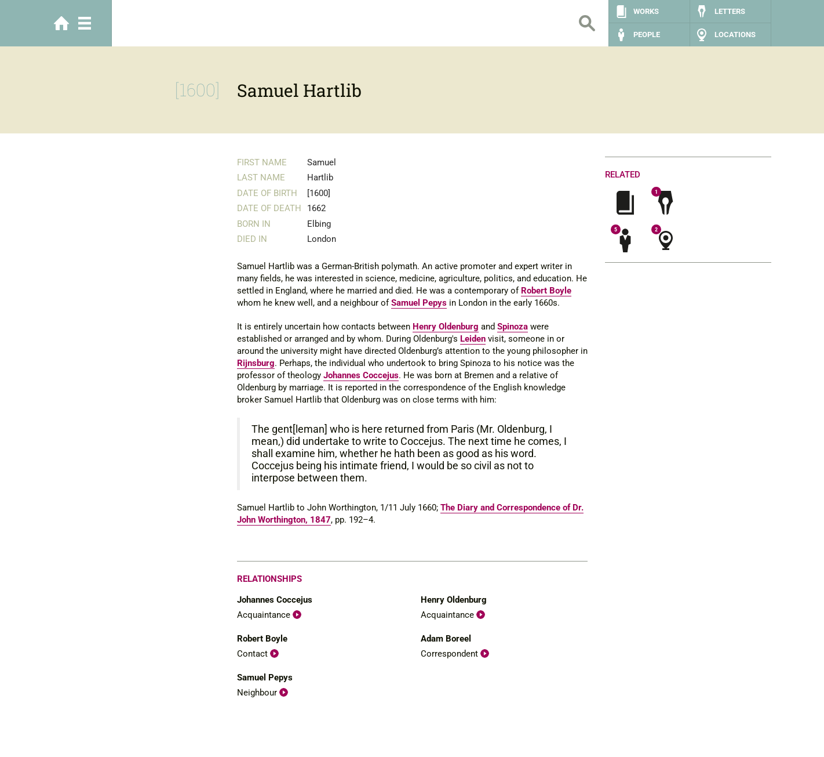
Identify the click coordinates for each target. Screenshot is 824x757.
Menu (84, 23)
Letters (729, 11)
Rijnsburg (256, 363)
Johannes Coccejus (361, 375)
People (646, 34)
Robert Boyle (546, 290)
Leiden (473, 339)
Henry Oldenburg (446, 326)
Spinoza (512, 326)
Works (646, 11)
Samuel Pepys (419, 303)
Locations (735, 34)
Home (61, 23)
